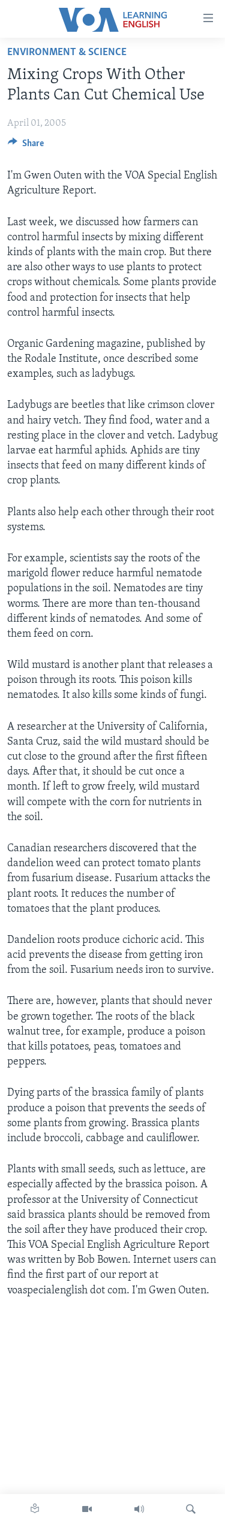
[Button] (26, 146)
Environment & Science (67, 52)
